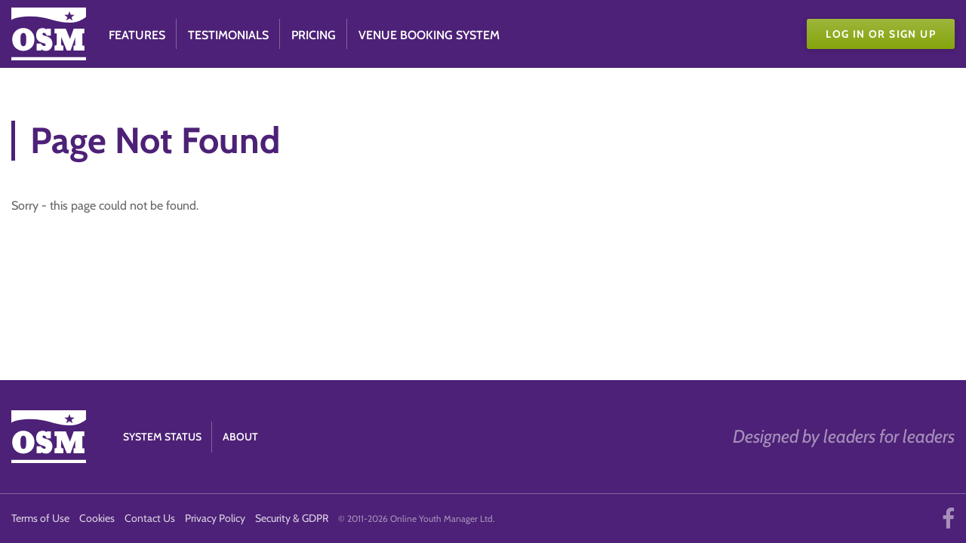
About (240, 436)
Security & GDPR (291, 518)
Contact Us (150, 518)
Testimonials (228, 35)
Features (137, 35)
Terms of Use (40, 518)
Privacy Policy (215, 518)
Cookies (97, 518)
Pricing (313, 35)
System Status (162, 436)
